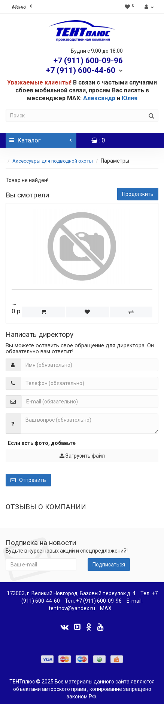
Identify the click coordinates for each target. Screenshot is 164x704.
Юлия (129, 98)
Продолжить (138, 194)
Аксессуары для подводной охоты (52, 161)
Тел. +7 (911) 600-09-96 (93, 601)
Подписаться (108, 565)
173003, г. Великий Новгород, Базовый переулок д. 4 (71, 593)
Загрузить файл (82, 456)
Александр (99, 98)
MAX (106, 608)
